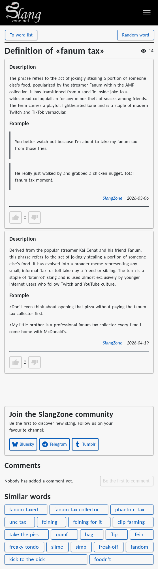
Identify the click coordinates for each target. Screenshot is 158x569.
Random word (135, 35)
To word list (21, 35)
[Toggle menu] (146, 13)
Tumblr (85, 444)
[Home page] (23, 12)
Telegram (54, 444)
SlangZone (112, 198)
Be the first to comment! (127, 481)
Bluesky (23, 444)
